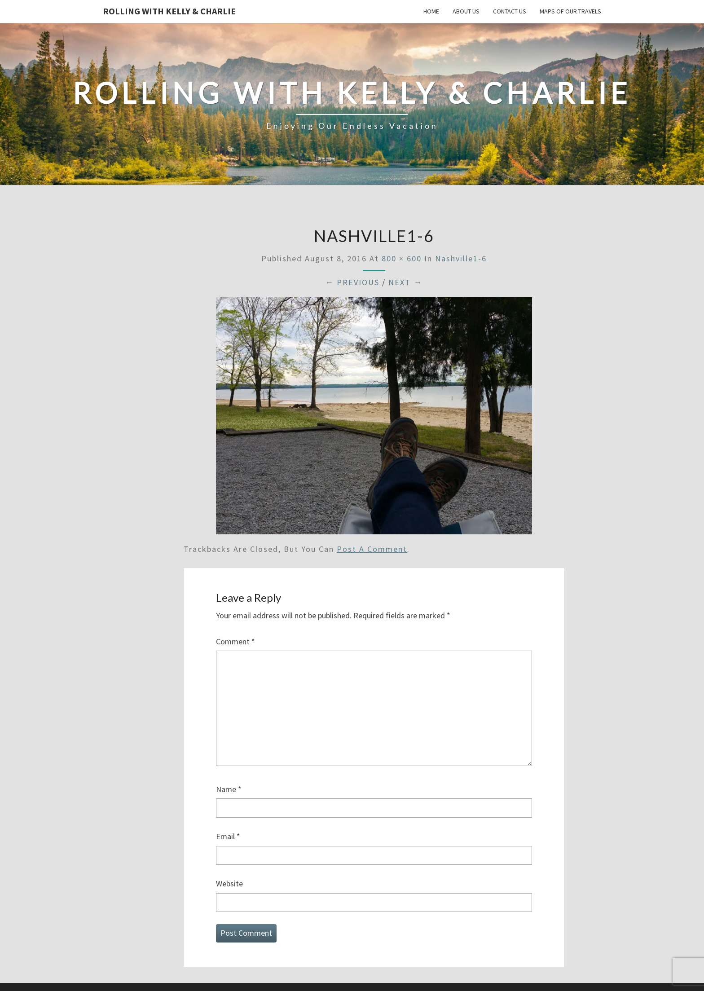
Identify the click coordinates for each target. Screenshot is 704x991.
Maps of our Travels (570, 11)
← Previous (352, 282)
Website (229, 883)
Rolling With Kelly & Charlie (169, 11)
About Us (466, 11)
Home (431, 11)
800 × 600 (402, 258)
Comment (235, 641)
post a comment (372, 549)
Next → (405, 282)
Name (229, 789)
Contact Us (509, 11)
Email (228, 836)
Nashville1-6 (461, 258)
